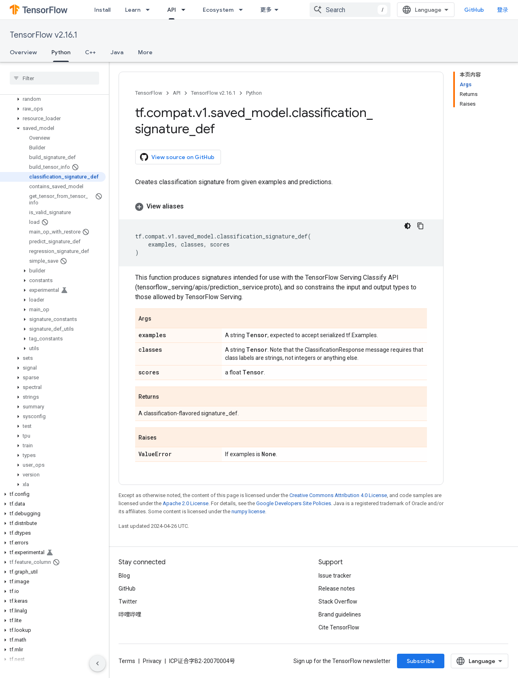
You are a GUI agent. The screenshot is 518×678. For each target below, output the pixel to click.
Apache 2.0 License (185, 503)
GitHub (474, 9)
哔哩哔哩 (130, 614)
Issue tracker (334, 575)
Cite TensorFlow (338, 627)
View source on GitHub (177, 157)
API (176, 93)
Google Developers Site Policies (293, 503)
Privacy (152, 661)
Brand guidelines (339, 614)
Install (102, 9)
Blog (124, 575)
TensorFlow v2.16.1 (43, 35)
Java (116, 52)
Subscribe (421, 661)
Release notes (336, 588)
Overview (23, 52)
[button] (53, 99)
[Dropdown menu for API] (185, 9)
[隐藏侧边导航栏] (97, 663)
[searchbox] (54, 78)
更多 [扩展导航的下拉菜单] (266, 9)
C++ (90, 52)
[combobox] (350, 9)
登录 (502, 9)
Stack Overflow (337, 601)
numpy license (248, 511)
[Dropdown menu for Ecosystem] (243, 9)
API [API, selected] (171, 9)
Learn (132, 9)
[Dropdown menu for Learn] (150, 9)
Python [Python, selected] (60, 52)
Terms (127, 661)
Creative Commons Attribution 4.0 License (338, 495)
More (145, 52)
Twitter (128, 601)
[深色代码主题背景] (407, 225)
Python (254, 93)
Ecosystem (218, 9)
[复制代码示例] (420, 225)
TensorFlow (148, 93)
